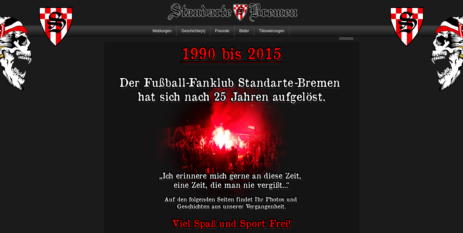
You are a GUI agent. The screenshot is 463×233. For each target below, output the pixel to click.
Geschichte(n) (193, 31)
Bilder (244, 31)
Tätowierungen (271, 31)
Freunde (222, 31)
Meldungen (162, 31)
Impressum (346, 38)
